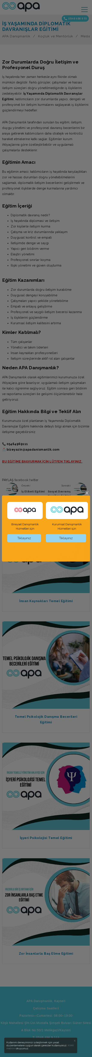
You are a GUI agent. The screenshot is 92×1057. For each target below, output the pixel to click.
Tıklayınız (24, 538)
